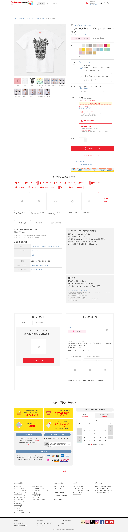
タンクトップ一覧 (18, 499)
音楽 (32, 255)
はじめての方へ (58, 499)
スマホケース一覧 (18, 510)
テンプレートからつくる (60, 486)
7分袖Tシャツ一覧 (19, 503)
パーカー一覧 (17, 507)
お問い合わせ (98, 483)
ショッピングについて (79, 486)
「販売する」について (79, 488)
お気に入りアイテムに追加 (80, 38)
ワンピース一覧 (18, 494)
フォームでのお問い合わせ (102, 488)
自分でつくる (57, 488)
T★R (75, 25)
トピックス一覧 (36, 494)
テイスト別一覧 (36, 496)
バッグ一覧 (17, 509)
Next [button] (64, 49)
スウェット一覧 (18, 505)
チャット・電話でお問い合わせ (103, 486)
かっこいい (35, 251)
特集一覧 (34, 492)
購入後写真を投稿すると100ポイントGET (89, 108)
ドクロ (39, 246)
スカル (33, 246)
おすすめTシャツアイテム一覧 (22, 512)
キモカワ (56, 246)
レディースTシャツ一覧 (20, 492)
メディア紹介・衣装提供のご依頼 (103, 490)
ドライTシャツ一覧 (19, 488)
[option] (40, 50)
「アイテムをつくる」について (81, 490)
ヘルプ (64, 471)
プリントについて (85, 62)
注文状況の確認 (93, 4)
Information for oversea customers (64, 13)
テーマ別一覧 (35, 497)
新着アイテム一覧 (37, 486)
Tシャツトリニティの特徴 (60, 495)
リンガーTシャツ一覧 (19, 497)
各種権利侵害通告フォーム (102, 492)
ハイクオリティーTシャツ (79, 34)
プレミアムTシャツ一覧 (20, 490)
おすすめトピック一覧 (38, 488)
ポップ (50, 246)
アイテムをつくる (58, 483)
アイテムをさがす (18, 483)
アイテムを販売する (59, 492)
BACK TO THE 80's (85, 25)
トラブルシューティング (79, 492)
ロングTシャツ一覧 (19, 501)
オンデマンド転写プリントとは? (78, 290)
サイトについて (77, 494)
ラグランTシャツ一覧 (19, 496)
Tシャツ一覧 (17, 486)
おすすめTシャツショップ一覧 (40, 490)
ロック (44, 246)
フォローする (77, 331)
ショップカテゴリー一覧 (38, 499)
